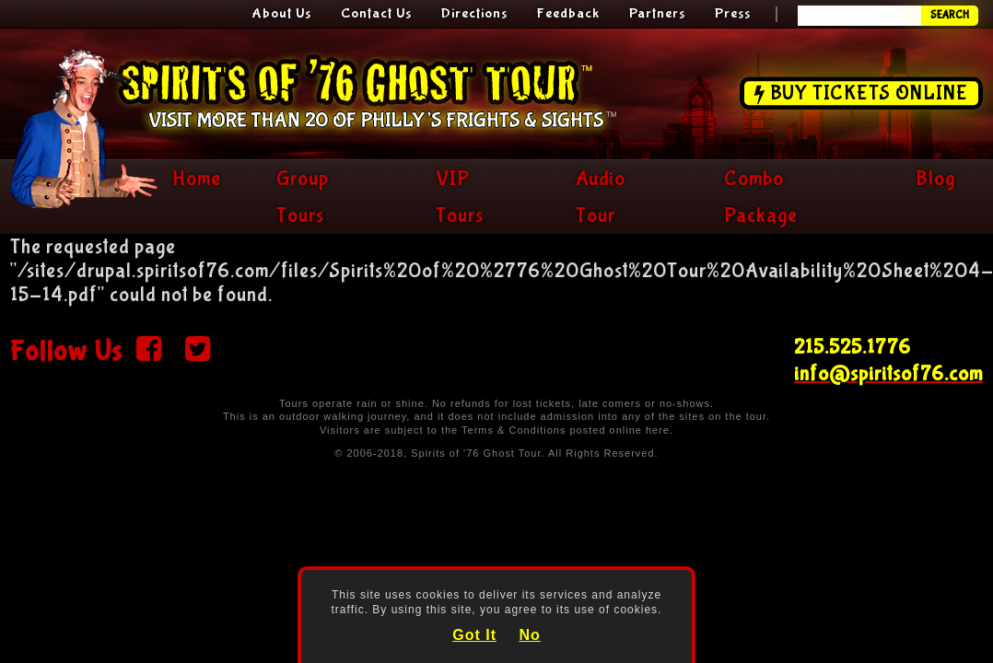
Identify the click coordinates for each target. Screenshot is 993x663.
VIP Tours (460, 197)
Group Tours (302, 197)
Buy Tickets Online (869, 93)
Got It (474, 635)
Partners (657, 13)
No (529, 635)
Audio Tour (600, 197)
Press (733, 13)
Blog (935, 179)
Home (196, 179)
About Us (281, 13)
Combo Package (761, 197)
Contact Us (376, 13)
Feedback (568, 13)
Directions (474, 13)
